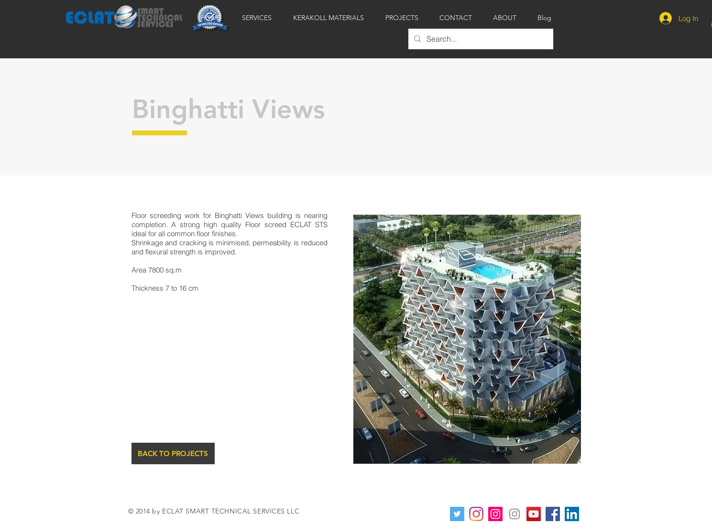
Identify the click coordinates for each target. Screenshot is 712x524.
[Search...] (480, 39)
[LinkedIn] (572, 514)
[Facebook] (553, 514)
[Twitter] (457, 514)
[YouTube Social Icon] (533, 514)
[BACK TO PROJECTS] (173, 453)
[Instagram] (476, 514)
